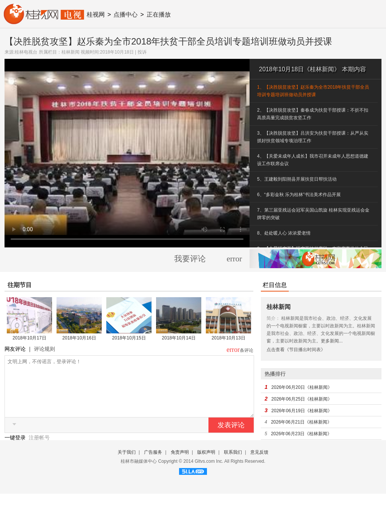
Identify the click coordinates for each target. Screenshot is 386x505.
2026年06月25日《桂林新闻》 (301, 399)
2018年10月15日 (129, 338)
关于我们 (127, 463)
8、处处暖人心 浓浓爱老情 (284, 233)
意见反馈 (259, 463)
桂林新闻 (70, 52)
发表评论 (231, 436)
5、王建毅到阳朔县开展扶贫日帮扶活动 (297, 179)
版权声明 (206, 463)
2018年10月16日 (79, 338)
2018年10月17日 (29, 338)
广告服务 (153, 463)
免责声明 (180, 463)
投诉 (142, 52)
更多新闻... (332, 341)
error (234, 258)
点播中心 (125, 14)
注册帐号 (39, 449)
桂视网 (96, 14)
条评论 (246, 350)
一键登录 (16, 449)
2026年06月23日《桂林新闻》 (301, 433)
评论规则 (44, 349)
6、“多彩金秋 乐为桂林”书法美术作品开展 (299, 194)
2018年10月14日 (178, 338)
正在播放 (159, 14)
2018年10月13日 (228, 338)
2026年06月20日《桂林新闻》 (301, 387)
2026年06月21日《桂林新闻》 (301, 422)
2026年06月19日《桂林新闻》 (301, 410)
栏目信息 (275, 285)
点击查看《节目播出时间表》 (296, 349)
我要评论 (190, 258)
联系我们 (233, 463)
